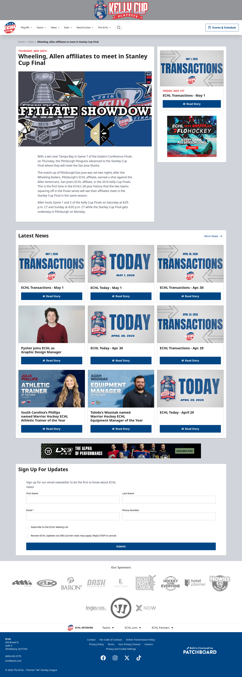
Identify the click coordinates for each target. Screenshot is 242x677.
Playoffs (27, 27)
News (55, 27)
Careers (149, 644)
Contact (91, 639)
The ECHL (104, 27)
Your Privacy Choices (129, 644)
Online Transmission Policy (140, 639)
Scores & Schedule (222, 27)
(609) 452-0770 (13, 656)
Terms (111, 644)
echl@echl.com (13, 660)
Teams (42, 27)
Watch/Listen (85, 27)
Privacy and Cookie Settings (121, 648)
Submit (121, 546)
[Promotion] (121, 10)
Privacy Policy (96, 644)
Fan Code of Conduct (110, 639)
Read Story (191, 104)
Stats (68, 27)
